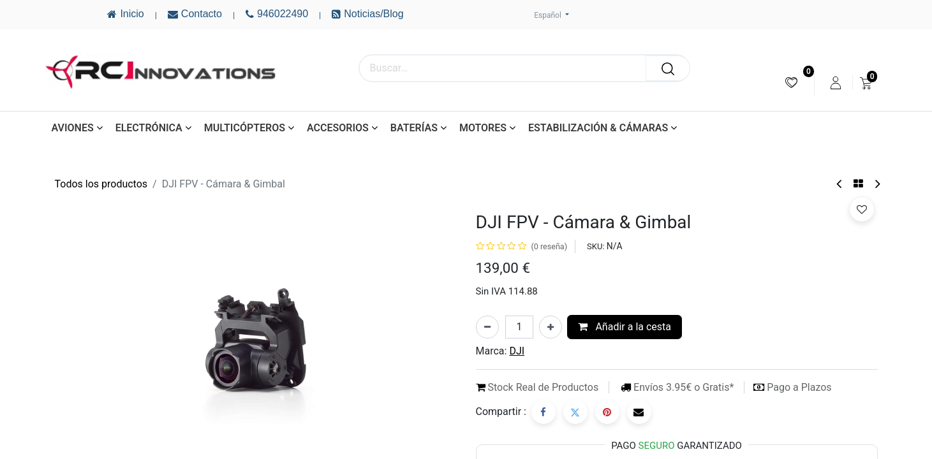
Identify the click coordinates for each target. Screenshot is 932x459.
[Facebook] (543, 412)
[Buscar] (668, 68)
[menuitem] (791, 82)
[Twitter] (575, 412)
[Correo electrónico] (639, 412)
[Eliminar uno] (487, 327)
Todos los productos (101, 184)
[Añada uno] (550, 327)
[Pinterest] (607, 412)
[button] (862, 209)
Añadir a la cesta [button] (624, 327)
